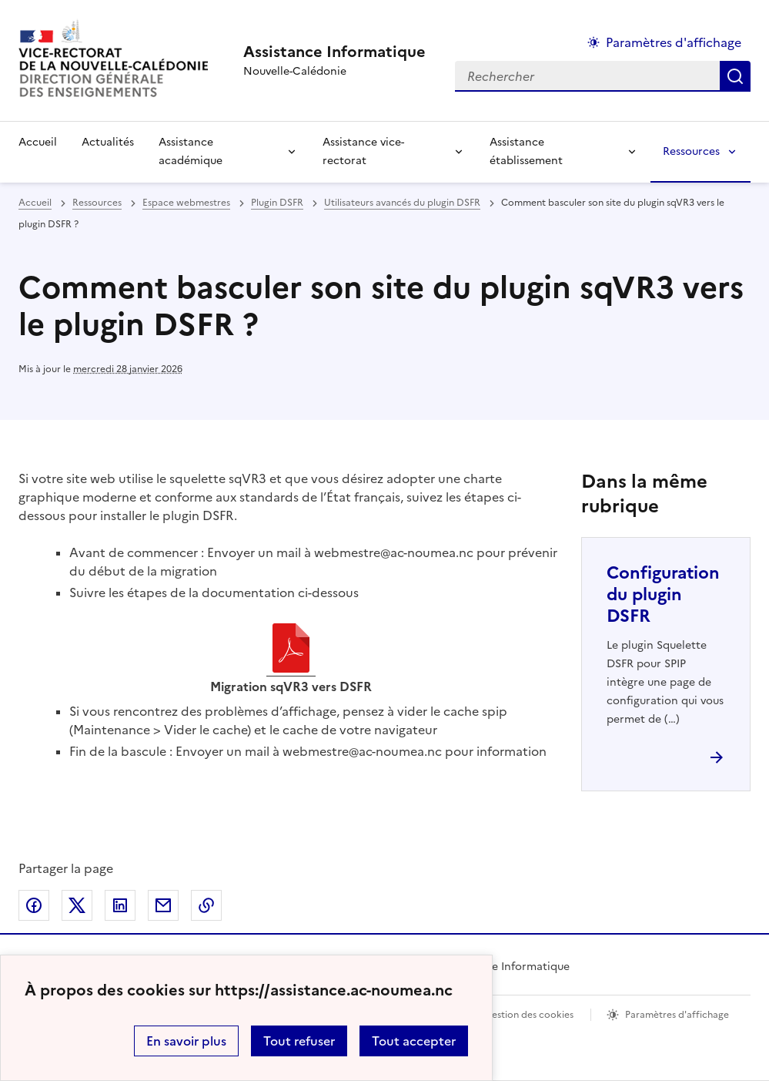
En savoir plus (186, 1041)
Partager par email (163, 905)
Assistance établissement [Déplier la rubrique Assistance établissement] (526, 151)
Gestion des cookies (528, 1015)
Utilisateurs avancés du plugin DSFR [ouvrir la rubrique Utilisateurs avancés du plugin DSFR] (402, 203)
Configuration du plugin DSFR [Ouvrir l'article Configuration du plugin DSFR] (663, 594)
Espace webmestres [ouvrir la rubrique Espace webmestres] (186, 203)
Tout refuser (299, 1041)
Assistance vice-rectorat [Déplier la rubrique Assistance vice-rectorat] (363, 151)
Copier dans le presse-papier (206, 905)
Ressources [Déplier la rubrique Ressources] (691, 151)
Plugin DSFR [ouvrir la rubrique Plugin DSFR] (277, 203)
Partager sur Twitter (77, 905)
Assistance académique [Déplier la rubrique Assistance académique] (190, 151)
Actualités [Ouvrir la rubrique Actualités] (108, 142)
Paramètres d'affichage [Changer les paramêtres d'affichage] (673, 42)
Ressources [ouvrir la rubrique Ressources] (97, 203)
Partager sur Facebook (33, 905)
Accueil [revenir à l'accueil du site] (37, 142)
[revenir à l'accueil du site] (334, 51)
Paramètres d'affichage (677, 1015)
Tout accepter (414, 1041)
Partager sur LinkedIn (120, 905)
